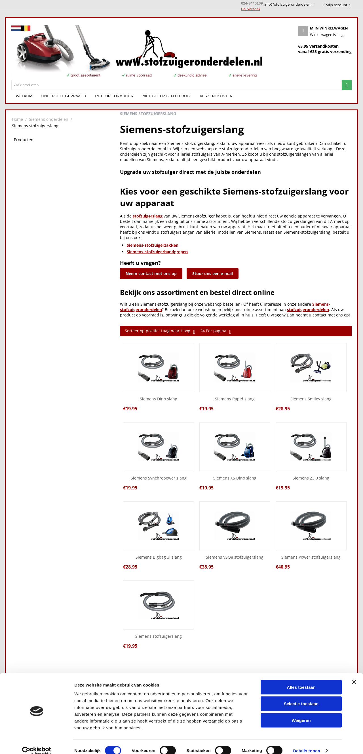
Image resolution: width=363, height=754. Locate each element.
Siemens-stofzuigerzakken (152, 245)
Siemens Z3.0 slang (311, 478)
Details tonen (306, 742)
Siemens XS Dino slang (234, 478)
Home (17, 119)
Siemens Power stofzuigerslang (311, 557)
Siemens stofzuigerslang (158, 636)
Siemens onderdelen (48, 119)
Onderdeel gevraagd (63, 96)
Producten (23, 139)
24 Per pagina (215, 331)
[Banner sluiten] (354, 674)
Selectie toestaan (301, 696)
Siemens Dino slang (158, 399)
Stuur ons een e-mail (212, 273)
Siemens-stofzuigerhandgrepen (157, 251)
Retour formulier (114, 96)
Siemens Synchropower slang (159, 478)
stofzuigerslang (147, 216)
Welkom (24, 96)
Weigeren (301, 712)
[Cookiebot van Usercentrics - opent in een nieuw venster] (37, 743)
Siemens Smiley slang (311, 399)
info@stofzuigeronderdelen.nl (289, 4)
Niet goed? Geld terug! (166, 96)
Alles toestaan (301, 679)
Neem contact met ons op (151, 273)
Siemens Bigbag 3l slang (159, 557)
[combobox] (176, 85)
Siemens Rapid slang (235, 399)
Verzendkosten (216, 96)
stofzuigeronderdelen (308, 309)
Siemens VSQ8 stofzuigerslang (234, 557)
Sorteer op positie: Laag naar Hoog (160, 331)
